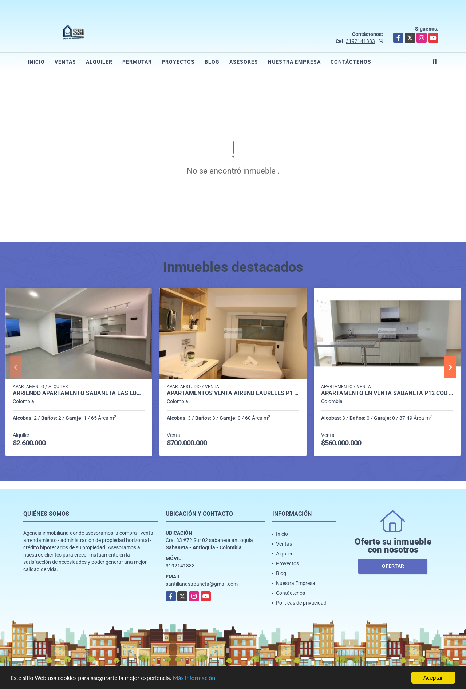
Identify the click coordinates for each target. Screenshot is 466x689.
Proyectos (178, 62)
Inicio (36, 62)
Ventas (65, 62)
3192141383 (360, 41)
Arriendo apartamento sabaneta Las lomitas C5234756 (79, 393)
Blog (212, 62)
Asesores (243, 62)
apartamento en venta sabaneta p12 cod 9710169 (387, 393)
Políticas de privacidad (301, 603)
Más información (194, 678)
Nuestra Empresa (294, 62)
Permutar (137, 62)
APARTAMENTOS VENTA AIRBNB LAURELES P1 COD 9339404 (233, 393)
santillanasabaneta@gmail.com (202, 584)
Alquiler (99, 62)
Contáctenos (351, 62)
